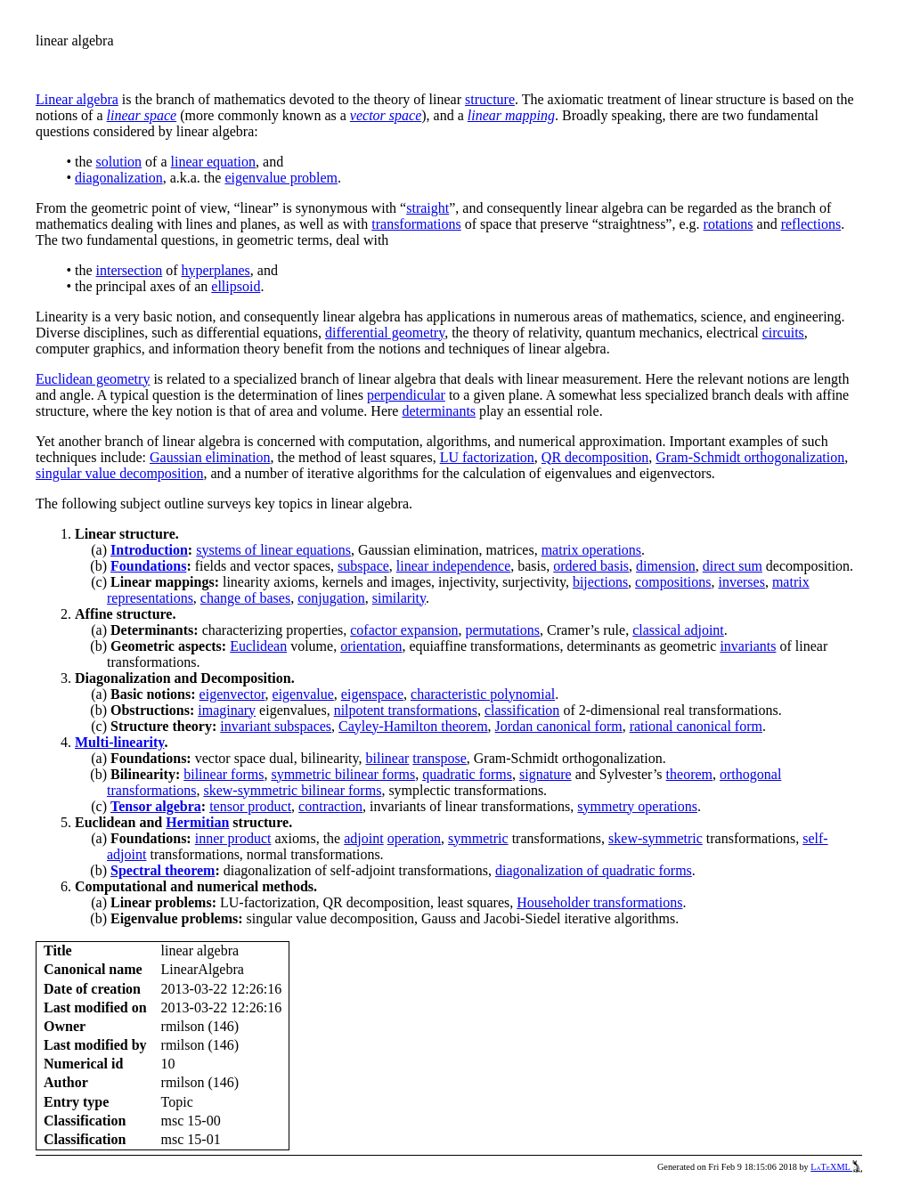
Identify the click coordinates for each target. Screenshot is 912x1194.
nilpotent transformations (405, 710)
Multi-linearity (119, 742)
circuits (783, 332)
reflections (811, 223)
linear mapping (511, 115)
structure (490, 99)
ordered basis (591, 565)
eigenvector (232, 694)
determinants (439, 410)
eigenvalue (303, 694)
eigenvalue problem (281, 177)
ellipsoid (235, 286)
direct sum (732, 565)
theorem (689, 774)
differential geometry (384, 332)
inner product (233, 838)
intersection (129, 270)
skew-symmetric (655, 838)
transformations (415, 223)
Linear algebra (77, 99)
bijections (600, 581)
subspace (363, 565)
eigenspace (372, 694)
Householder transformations (599, 902)
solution (119, 161)
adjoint (363, 838)
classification (521, 710)
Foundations (148, 565)
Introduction (149, 549)
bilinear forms (223, 774)
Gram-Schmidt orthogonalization (750, 457)
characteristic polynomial (483, 694)
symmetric (478, 838)
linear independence (453, 565)
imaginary (227, 710)
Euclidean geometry (93, 378)
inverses (741, 581)
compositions (673, 581)
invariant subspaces (275, 726)
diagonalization (119, 177)
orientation (371, 646)
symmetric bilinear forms (343, 774)
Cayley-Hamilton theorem (413, 726)
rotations (728, 223)
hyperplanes (216, 270)
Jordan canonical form (559, 726)
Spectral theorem (162, 870)
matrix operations (591, 549)
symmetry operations (637, 806)
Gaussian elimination (210, 457)
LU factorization (487, 457)
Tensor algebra (155, 806)
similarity (399, 597)
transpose (439, 758)
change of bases (245, 597)
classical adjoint (678, 630)
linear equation (213, 161)
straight (427, 207)
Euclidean (258, 646)
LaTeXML (836, 1167)
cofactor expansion (404, 630)
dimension (666, 565)
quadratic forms (467, 774)
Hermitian (197, 822)
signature (545, 774)
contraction (330, 806)
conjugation (331, 597)
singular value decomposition (119, 473)
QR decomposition (595, 457)
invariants (748, 646)
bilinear (387, 758)
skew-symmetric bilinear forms (292, 790)
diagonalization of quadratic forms (593, 870)
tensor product (250, 806)
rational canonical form (696, 726)
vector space (385, 115)
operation (414, 838)
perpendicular (406, 394)
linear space (142, 115)
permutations (503, 630)
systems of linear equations (273, 549)
